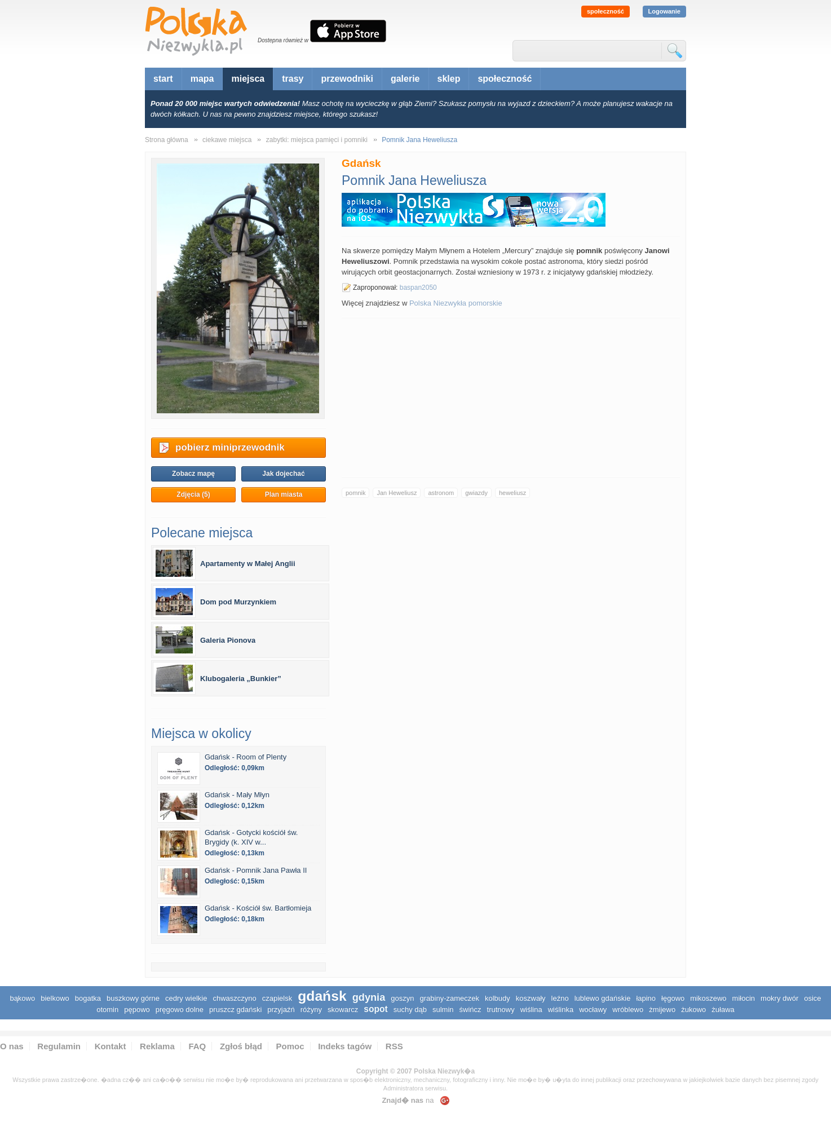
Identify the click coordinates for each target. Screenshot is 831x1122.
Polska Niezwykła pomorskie (455, 303)
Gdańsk (322, 996)
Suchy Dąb (410, 1009)
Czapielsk (277, 998)
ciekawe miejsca (226, 139)
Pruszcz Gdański (235, 1009)
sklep (449, 78)
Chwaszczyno (234, 998)
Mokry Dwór (779, 998)
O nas (12, 1046)
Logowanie (664, 11)
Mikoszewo (708, 998)
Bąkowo (22, 998)
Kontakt (110, 1046)
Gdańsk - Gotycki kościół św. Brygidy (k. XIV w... (251, 837)
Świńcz (470, 1009)
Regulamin (59, 1046)
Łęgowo (672, 998)
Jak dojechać (283, 474)
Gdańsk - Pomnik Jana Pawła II (256, 870)
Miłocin (743, 998)
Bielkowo (55, 998)
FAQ (197, 1046)
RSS (394, 1046)
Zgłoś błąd (241, 1046)
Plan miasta (284, 494)
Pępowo (137, 1009)
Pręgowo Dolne (180, 1009)
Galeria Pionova (227, 640)
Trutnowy (501, 1009)
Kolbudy (497, 998)
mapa (202, 78)
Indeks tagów (345, 1046)
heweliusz (512, 492)
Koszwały (531, 998)
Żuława (722, 1009)
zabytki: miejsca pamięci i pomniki (317, 139)
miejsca (247, 78)
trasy (292, 78)
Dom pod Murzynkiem (238, 602)
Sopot (375, 1009)
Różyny (311, 1009)
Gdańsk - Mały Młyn (237, 794)
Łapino (646, 998)
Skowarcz (343, 1009)
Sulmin (443, 1009)
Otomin (107, 1009)
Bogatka (88, 998)
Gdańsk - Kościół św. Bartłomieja (258, 908)
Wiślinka (561, 1009)
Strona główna (166, 139)
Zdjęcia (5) (193, 494)
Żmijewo (662, 1009)
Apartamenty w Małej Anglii (247, 563)
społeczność (605, 11)
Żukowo (693, 1009)
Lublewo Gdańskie (602, 998)
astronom (441, 492)
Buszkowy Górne (133, 998)
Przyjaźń (280, 1009)
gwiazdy (476, 492)
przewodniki (347, 78)
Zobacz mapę (193, 474)
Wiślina (531, 1009)
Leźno (560, 998)
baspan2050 (418, 287)
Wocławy (593, 1009)
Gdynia (369, 997)
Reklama (157, 1046)
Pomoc (290, 1046)
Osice (812, 998)
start (163, 78)
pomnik (355, 492)
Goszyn (402, 998)
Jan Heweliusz (397, 492)
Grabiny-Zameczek (450, 998)
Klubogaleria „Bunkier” (240, 678)
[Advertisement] (510, 397)
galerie (405, 78)
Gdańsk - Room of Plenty (245, 757)
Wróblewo (627, 1009)
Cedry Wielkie (186, 998)
